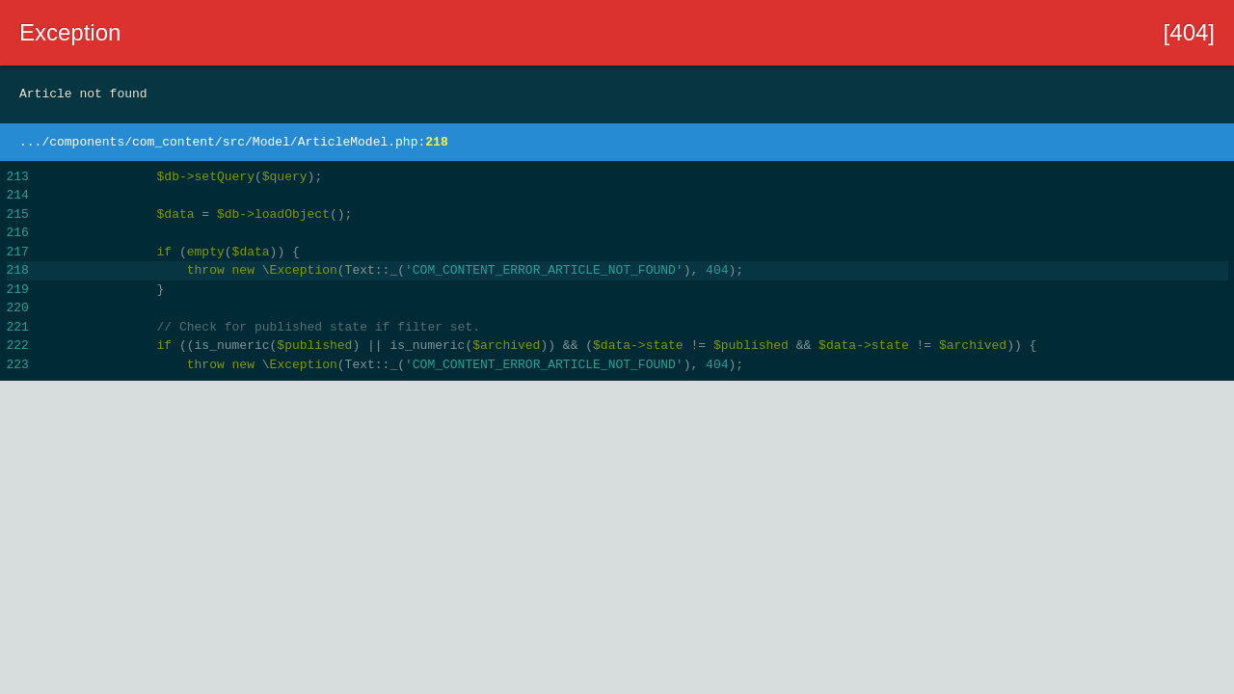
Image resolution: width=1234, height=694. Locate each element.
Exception (70, 32)
